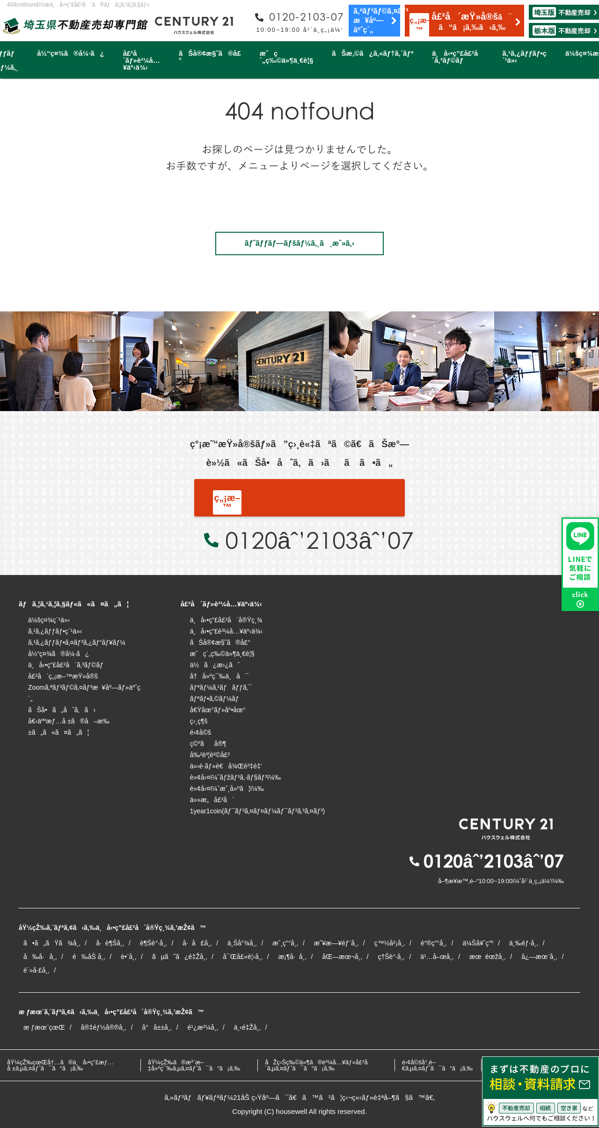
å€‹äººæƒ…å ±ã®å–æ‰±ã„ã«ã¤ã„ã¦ (69, 726)
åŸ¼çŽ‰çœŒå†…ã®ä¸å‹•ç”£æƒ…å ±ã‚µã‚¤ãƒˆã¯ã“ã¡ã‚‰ (60, 1065)
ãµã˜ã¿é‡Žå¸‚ (179, 956)
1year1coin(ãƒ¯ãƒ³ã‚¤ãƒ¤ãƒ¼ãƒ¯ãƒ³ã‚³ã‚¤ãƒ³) (257, 811)
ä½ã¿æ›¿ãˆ (215, 665)
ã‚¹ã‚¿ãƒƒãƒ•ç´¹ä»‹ (524, 56)
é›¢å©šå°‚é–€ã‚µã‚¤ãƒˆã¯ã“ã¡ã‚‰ (437, 1065)
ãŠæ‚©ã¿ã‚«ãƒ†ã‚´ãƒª (372, 53)
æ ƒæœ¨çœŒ (44, 1027)
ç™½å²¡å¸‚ (389, 943)
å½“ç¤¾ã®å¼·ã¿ (70, 53)
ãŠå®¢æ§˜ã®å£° (210, 56)
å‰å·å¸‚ (40, 956)
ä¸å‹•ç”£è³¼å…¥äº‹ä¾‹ (226, 631)
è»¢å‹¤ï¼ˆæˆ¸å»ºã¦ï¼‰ (227, 788)
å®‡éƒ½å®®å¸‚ (103, 1027)
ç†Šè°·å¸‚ (391, 956)
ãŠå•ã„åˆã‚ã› (61, 710)
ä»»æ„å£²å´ (212, 800)
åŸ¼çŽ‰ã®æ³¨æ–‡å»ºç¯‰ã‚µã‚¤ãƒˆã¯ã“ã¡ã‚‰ (194, 1065)
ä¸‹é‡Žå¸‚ (247, 1027)
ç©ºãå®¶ (208, 743)
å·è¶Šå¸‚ (110, 943)
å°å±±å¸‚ (157, 1027)
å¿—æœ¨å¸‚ (539, 956)
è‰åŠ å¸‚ (89, 956)
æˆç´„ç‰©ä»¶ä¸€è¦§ (286, 56)
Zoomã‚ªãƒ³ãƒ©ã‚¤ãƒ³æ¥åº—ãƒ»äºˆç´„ (84, 693)
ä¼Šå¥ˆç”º (477, 943)
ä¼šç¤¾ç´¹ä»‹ (49, 620)
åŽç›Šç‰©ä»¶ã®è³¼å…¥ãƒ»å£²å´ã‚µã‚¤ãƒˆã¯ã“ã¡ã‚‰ (319, 1065)
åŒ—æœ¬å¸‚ (342, 956)
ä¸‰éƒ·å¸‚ (523, 943)
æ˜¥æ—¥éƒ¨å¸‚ (336, 943)
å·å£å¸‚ (197, 943)
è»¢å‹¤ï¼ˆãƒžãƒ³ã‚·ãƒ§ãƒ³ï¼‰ (235, 777)
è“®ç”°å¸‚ (434, 943)
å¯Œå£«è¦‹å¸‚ (243, 956)
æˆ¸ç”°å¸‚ (285, 943)
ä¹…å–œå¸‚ (436, 956)
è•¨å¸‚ (128, 956)
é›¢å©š (200, 732)
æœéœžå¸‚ (487, 956)
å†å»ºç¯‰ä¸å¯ (219, 676)
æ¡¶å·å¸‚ (292, 956)
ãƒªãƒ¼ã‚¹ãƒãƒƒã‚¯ (221, 687)
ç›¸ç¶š (199, 721)
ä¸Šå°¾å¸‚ (241, 943)
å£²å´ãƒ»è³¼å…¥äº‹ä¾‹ (141, 60)
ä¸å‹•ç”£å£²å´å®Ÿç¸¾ (226, 620)
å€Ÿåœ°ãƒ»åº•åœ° (218, 710)
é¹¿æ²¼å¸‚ (203, 1027)
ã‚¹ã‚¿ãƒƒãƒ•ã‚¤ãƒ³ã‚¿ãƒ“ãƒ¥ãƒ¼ (76, 642)
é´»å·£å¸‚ (36, 970)
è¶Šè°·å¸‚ (153, 943)
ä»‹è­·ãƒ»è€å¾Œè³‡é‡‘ (226, 766)
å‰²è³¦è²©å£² (210, 755)
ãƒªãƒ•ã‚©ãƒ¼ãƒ (215, 698)
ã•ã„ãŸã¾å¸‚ (51, 943)
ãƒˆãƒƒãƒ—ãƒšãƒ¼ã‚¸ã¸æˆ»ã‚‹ (299, 243)
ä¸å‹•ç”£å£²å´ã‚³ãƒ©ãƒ (457, 56)
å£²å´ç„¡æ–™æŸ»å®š (63, 676)
